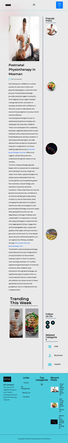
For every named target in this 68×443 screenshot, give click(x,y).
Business (58, 355)
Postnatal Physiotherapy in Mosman (62, 389)
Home (26, 383)
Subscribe (59, 5)
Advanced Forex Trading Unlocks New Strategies (61, 422)
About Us (26, 393)
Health (57, 364)
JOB (56, 346)
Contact (26, 397)
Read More (16, 332)
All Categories (25, 388)
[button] (33, 4)
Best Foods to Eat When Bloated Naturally (61, 405)
